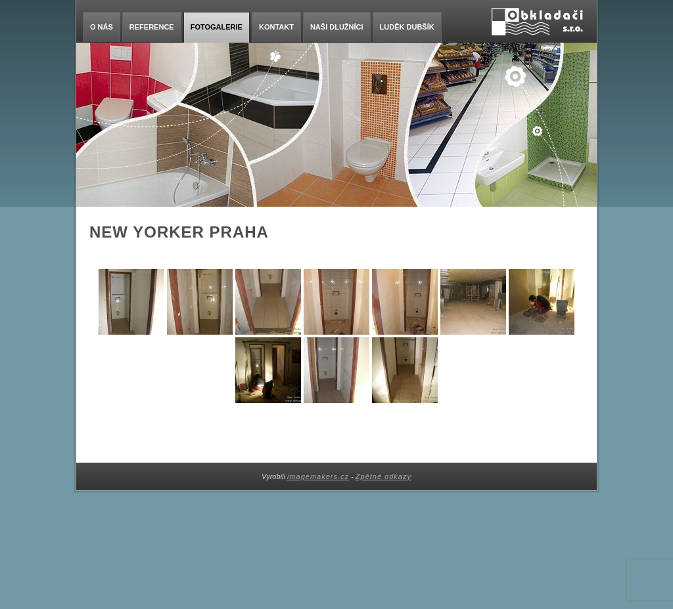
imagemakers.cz (318, 476)
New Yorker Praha (179, 232)
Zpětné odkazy (383, 476)
